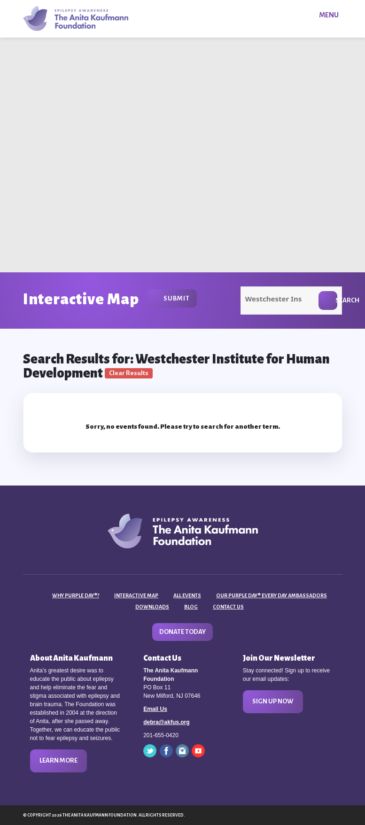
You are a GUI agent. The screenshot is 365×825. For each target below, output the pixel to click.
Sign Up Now (273, 701)
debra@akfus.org (166, 722)
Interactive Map (136, 595)
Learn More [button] (58, 760)
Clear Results (128, 373)
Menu (329, 15)
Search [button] (336, 300)
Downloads (152, 606)
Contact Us (228, 606)
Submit (176, 298)
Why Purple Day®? (75, 595)
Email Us (155, 709)
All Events (187, 595)
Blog (191, 606)
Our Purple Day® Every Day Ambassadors (271, 595)
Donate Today (182, 631)
